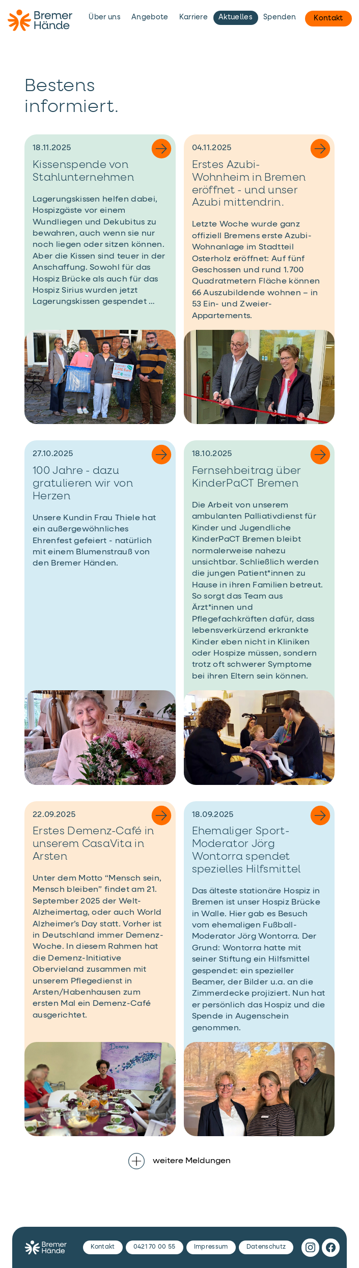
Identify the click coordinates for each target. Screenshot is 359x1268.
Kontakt (328, 18)
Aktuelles (235, 17)
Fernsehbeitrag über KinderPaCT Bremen (246, 477)
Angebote (150, 17)
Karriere (193, 17)
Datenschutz (266, 1247)
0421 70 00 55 (154, 1247)
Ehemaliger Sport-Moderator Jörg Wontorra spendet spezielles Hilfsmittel (246, 850)
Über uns (105, 17)
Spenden (279, 17)
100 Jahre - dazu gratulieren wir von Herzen (83, 484)
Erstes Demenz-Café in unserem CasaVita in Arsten (93, 844)
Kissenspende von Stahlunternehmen (83, 171)
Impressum (211, 1247)
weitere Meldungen (179, 1161)
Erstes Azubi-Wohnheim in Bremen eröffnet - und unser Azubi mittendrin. (249, 184)
